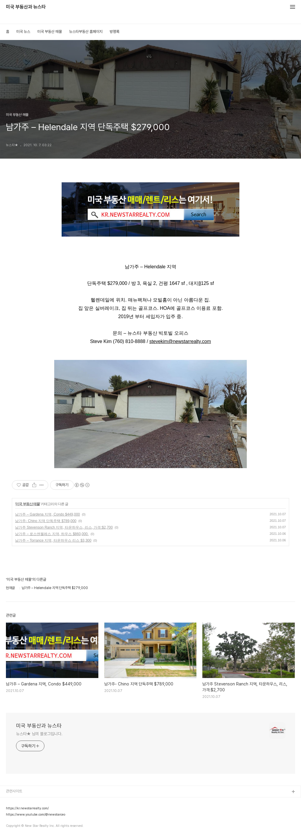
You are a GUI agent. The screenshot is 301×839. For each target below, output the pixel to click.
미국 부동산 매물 (49, 31)
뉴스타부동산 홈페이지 (86, 31)
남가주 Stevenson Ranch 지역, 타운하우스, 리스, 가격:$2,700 (64, 527)
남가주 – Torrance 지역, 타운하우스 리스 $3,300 (53, 540)
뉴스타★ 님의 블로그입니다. (39, 733)
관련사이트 (14, 791)
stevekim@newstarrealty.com (180, 341)
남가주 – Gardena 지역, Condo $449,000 (47, 514)
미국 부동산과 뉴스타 (26, 7)
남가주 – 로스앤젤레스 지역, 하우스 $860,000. (52, 534)
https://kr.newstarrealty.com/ (27, 808)
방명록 (114, 31)
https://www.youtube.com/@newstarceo (35, 814)
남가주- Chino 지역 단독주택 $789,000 (45, 521)
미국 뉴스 (23, 31)
